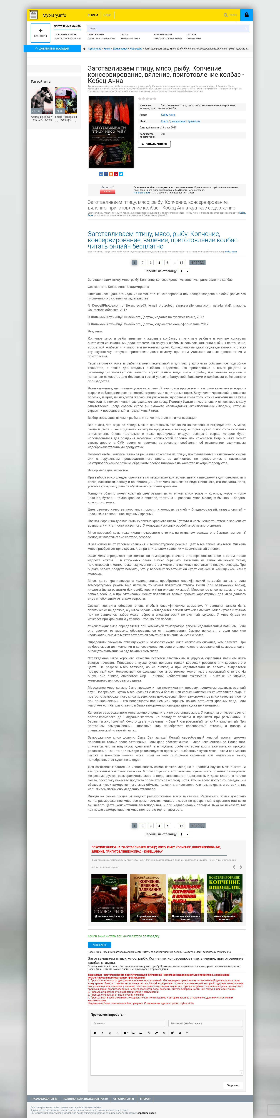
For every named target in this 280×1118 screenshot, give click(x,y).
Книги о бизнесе (130, 38)
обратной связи (147, 1113)
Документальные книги (168, 38)
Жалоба (107, 191)
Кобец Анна (168, 114)
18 (181, 263)
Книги (93, 15)
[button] (94, 1032)
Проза (124, 34)
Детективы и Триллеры (101, 38)
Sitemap (145, 1098)
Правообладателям (44, 1098)
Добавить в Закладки (52, 48)
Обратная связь (123, 1098)
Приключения (96, 34)
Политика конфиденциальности (85, 1098)
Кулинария (194, 121)
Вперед (197, 263)
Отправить (233, 1085)
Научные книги (163, 34)
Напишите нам (142, 192)
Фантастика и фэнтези (68, 38)
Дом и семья (194, 38)
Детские (191, 34)
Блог (107, 15)
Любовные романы (66, 34)
